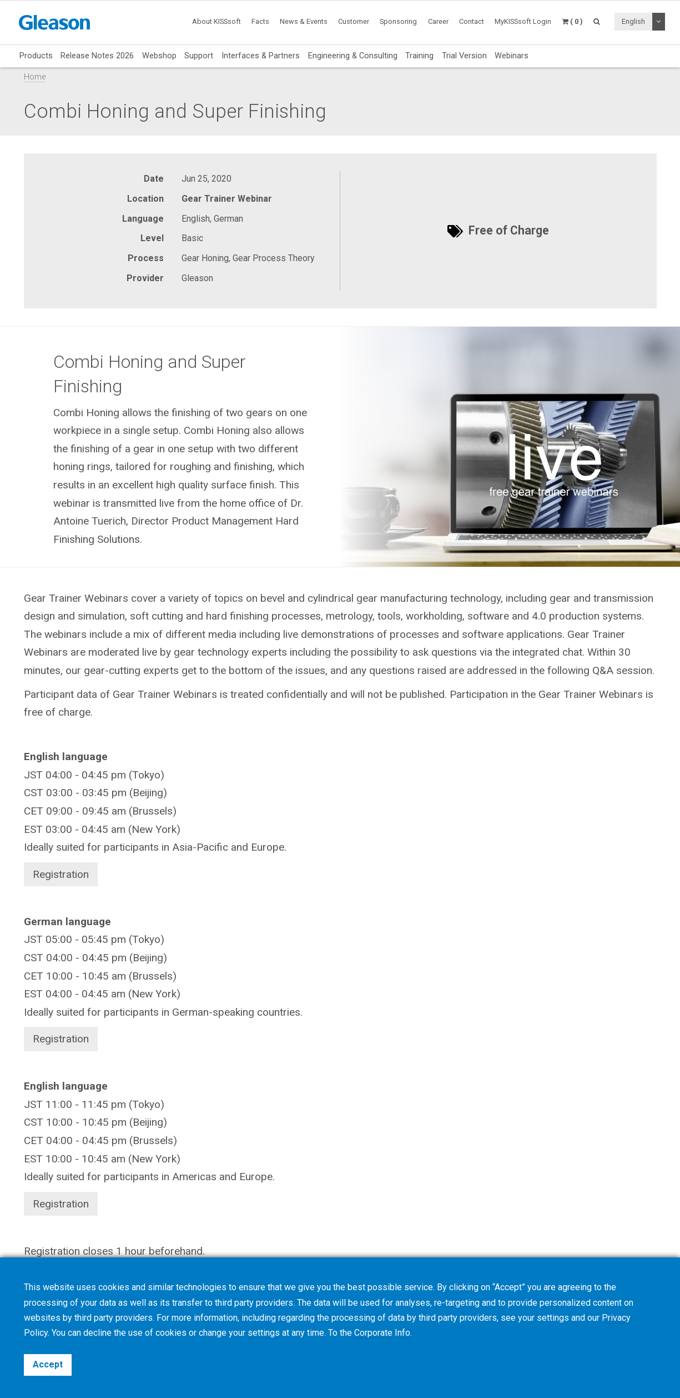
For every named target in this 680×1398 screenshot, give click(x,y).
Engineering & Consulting (352, 56)
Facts (260, 21)
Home (35, 77)
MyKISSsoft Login (523, 21)
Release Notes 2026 (97, 56)
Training (419, 56)
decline (97, 1332)
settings (264, 1332)
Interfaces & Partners (260, 56)
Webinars (511, 56)
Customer (353, 21)
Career (438, 21)
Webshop (159, 56)
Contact (471, 21)
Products (36, 56)
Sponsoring (398, 21)
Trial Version (464, 56)
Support (198, 56)
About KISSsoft (216, 21)
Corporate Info (382, 1332)
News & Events (304, 21)
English (633, 21)
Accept (48, 1364)
